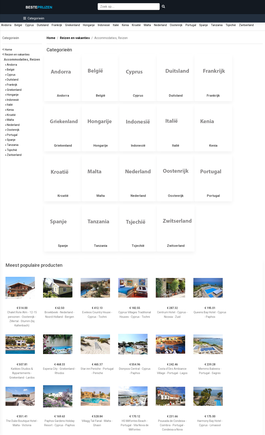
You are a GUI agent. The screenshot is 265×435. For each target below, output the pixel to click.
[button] (33, 18)
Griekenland (72, 25)
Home (9, 49)
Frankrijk (56, 25)
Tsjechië (230, 25)
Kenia (125, 25)
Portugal (190, 25)
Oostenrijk (176, 25)
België (18, 25)
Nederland (160, 25)
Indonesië (104, 25)
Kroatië (136, 25)
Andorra (6, 25)
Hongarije (89, 25)
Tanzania (217, 25)
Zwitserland (246, 25)
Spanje (203, 25)
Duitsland (43, 25)
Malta (147, 25)
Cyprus (29, 25)
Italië (116, 25)
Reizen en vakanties (18, 54)
